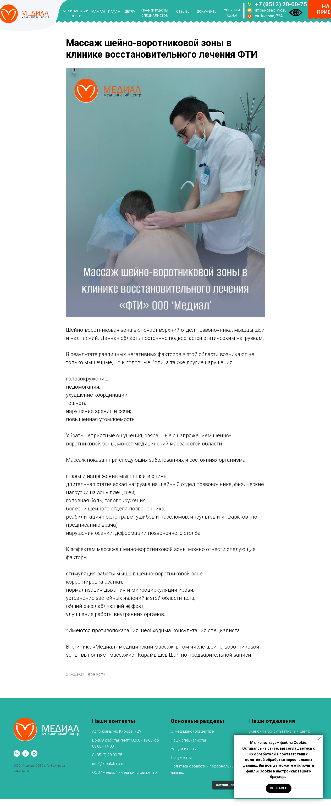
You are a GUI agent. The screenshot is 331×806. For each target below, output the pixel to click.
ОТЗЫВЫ (183, 11)
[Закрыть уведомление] (319, 738)
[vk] (17, 760)
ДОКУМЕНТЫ (206, 11)
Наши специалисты (188, 747)
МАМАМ (98, 11)
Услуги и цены (184, 755)
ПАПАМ (114, 11)
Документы (181, 764)
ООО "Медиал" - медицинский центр (124, 779)
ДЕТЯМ (130, 11)
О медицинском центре (192, 738)
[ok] (25, 760)
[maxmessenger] (34, 760)
